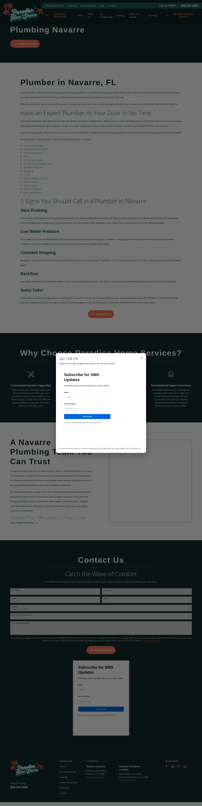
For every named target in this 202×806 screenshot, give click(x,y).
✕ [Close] (142, 357)
